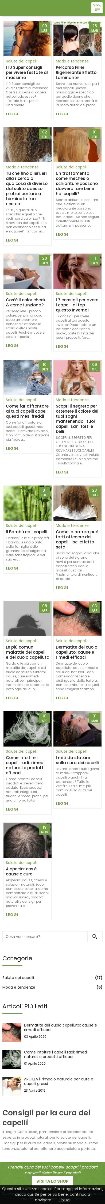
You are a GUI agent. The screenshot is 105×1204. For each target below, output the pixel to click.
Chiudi (64, 1200)
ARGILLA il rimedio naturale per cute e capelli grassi (52, 1086)
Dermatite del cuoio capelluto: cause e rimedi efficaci (52, 1032)
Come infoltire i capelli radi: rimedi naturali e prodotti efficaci (52, 1059)
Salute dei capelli (21, 61)
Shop (97, 7)
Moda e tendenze (72, 61)
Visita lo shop (52, 1181)
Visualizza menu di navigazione (8, 8)
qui (30, 1194)
